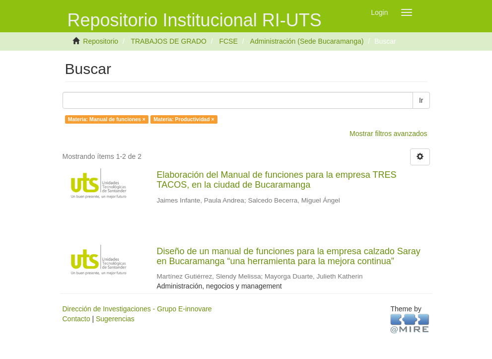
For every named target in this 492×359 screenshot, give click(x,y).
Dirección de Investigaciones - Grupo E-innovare (137, 309)
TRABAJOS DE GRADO (168, 41)
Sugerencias (115, 319)
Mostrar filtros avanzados (388, 134)
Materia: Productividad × (183, 119)
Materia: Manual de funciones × (106, 119)
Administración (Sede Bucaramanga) (307, 41)
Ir (421, 100)
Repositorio (100, 41)
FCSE (228, 41)
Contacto (76, 319)
